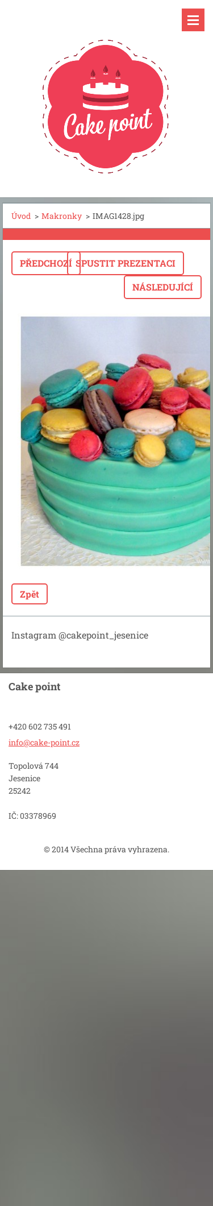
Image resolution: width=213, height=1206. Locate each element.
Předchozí (46, 263)
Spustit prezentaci (126, 263)
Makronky (61, 215)
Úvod (21, 215)
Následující (162, 287)
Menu (193, 20)
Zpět (29, 594)
